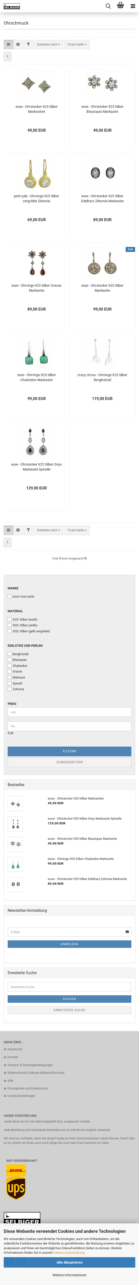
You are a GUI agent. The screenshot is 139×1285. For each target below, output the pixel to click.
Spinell (15, 683)
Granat (15, 671)
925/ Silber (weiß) (23, 619)
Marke (13, 588)
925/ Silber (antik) (23, 625)
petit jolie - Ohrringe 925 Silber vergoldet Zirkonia (36, 198)
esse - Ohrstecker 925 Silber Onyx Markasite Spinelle (36, 466)
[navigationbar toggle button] (133, 6)
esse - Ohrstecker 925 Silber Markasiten (37, 109)
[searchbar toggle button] (108, 6)
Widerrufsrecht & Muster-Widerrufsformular (36, 1073)
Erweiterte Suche (69, 1010)
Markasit (16, 677)
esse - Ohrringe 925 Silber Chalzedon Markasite (36, 377)
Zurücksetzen (69, 762)
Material (15, 611)
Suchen (69, 999)
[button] (8, 44)
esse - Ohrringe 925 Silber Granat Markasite (36, 287)
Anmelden (69, 944)
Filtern (69, 751)
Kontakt (12, 1057)
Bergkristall (18, 654)
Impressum (15, 1049)
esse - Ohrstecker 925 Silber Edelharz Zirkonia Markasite (102, 198)
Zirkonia (16, 689)
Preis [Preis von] (12, 704)
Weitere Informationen (69, 1275)
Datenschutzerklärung (68, 1252)
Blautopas (17, 660)
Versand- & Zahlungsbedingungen (30, 1065)
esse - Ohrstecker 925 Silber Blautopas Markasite (102, 109)
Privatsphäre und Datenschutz (27, 1088)
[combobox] (48, 44)
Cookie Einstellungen (21, 1096)
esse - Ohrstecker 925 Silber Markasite (102, 287)
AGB (10, 1081)
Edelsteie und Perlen (25, 645)
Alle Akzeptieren (70, 1262)
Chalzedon (17, 666)
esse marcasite (21, 596)
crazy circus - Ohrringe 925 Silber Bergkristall (102, 377)
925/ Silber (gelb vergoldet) (29, 631)
